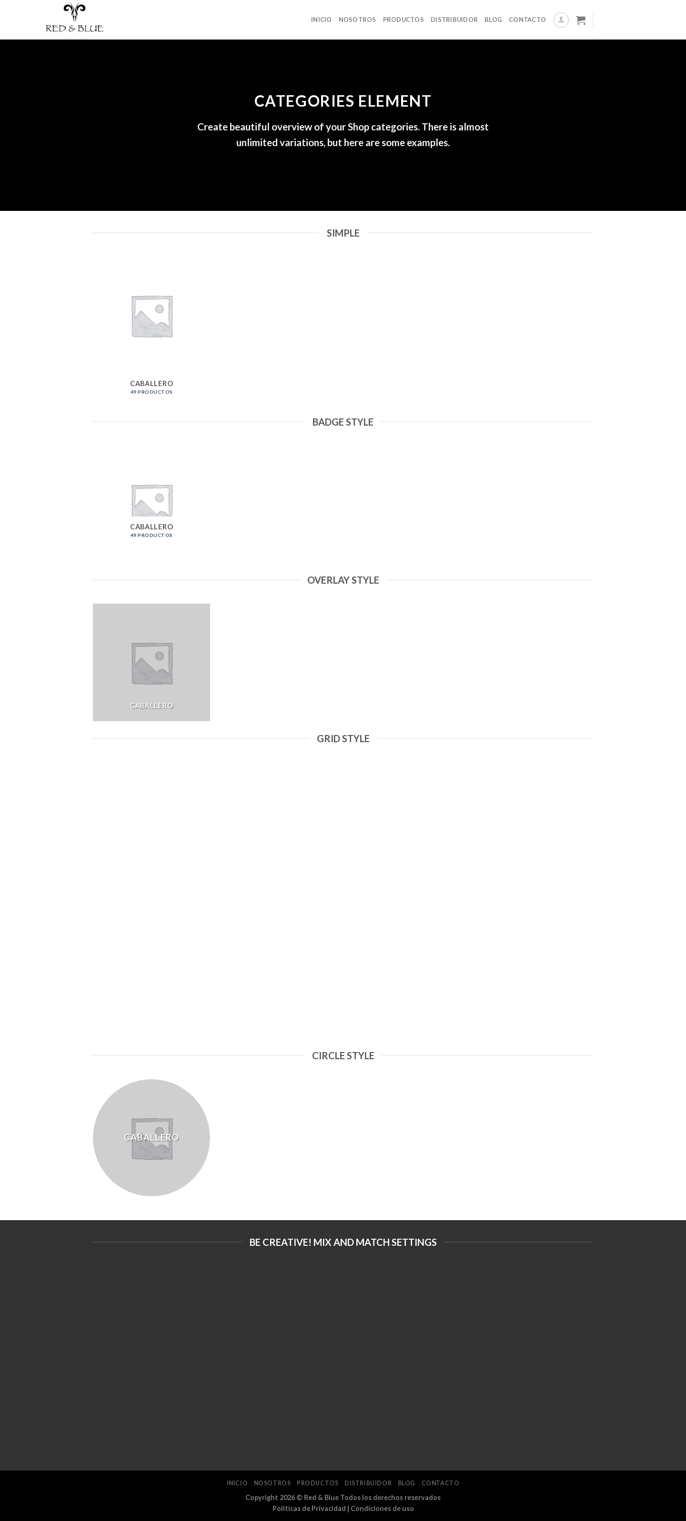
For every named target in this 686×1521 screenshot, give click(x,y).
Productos (403, 19)
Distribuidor (454, 19)
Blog (493, 19)
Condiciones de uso (382, 1508)
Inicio (321, 19)
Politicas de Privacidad (309, 1508)
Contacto (527, 19)
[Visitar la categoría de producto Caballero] (152, 331)
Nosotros (357, 19)
